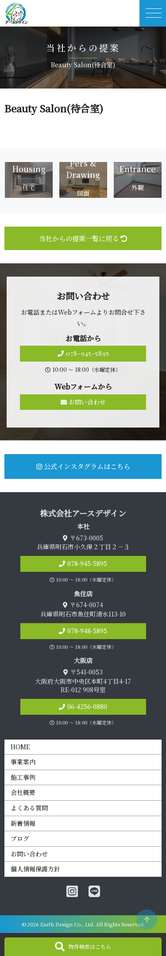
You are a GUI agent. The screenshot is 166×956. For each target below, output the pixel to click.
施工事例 (23, 777)
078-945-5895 (83, 353)
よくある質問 (29, 807)
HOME (20, 746)
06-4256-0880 (87, 706)
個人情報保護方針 (35, 868)
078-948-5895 (87, 630)
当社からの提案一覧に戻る (83, 238)
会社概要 (23, 792)
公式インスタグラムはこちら (83, 466)
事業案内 (23, 761)
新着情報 (23, 823)
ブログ (20, 838)
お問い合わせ (83, 401)
